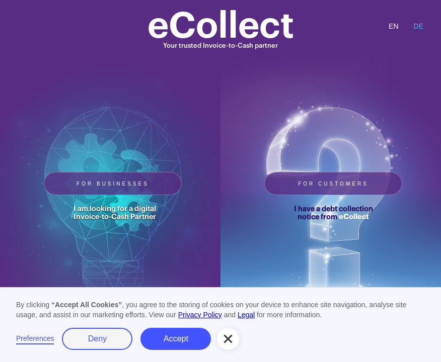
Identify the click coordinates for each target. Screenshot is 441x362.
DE (418, 26)
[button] (228, 339)
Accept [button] (176, 338)
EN (393, 26)
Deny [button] (97, 338)
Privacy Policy (200, 315)
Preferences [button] (35, 338)
